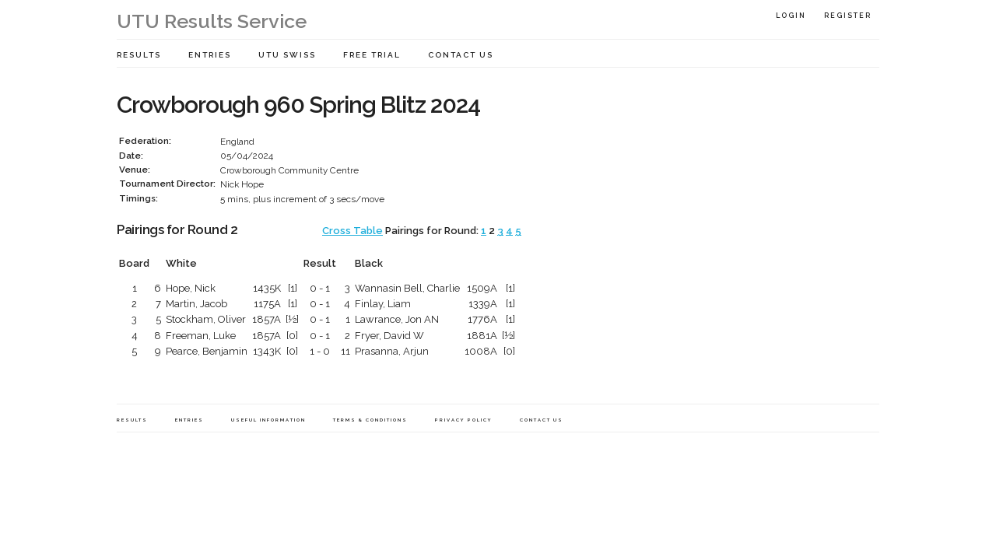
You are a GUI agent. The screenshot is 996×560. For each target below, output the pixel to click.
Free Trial (372, 55)
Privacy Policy (464, 419)
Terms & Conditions (370, 419)
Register (848, 15)
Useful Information (268, 419)
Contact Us (460, 55)
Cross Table (352, 230)
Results (139, 55)
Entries (209, 55)
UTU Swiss (287, 55)
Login (791, 15)
